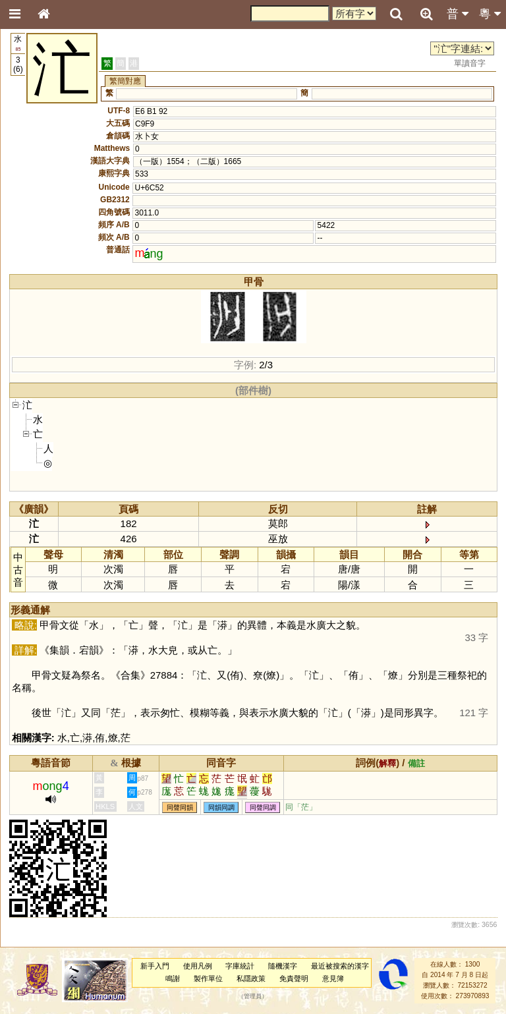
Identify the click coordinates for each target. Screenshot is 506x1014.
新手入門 (154, 966)
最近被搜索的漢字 (340, 966)
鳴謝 (172, 978)
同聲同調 (263, 807)
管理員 (253, 996)
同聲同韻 (180, 807)
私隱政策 (251, 978)
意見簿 (333, 978)
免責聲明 (293, 978)
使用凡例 (197, 966)
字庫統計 (239, 966)
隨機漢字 (282, 966)
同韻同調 (221, 807)
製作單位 (208, 978)
